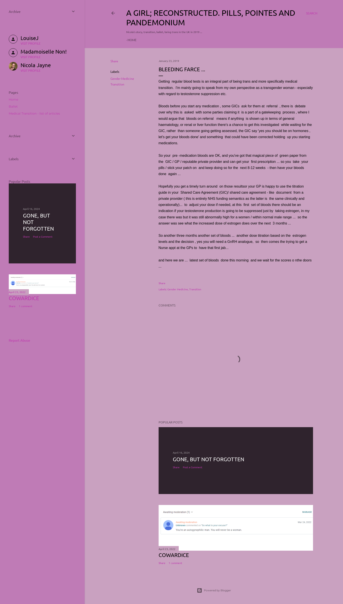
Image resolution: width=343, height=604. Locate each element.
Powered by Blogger (214, 590)
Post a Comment (192, 467)
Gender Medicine (122, 78)
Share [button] (114, 61)
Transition (117, 84)
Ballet (13, 106)
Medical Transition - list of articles (34, 113)
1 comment (175, 563)
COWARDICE (174, 555)
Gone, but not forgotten (208, 459)
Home (132, 40)
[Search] (311, 13)
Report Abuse (19, 340)
